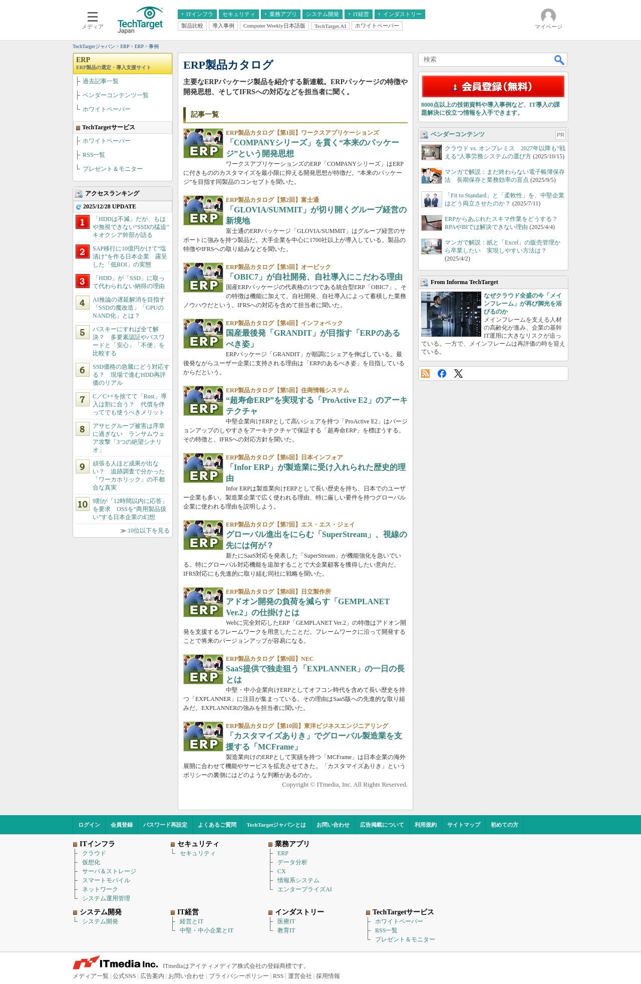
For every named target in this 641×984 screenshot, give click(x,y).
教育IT (286, 930)
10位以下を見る (149, 530)
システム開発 (100, 921)
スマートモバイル (106, 880)
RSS (425, 373)
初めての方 (504, 825)
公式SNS (124, 975)
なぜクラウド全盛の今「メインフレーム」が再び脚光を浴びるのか (523, 303)
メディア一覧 (91, 975)
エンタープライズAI (304, 889)
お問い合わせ (333, 825)
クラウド (94, 853)
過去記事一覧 (101, 81)
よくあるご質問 (217, 825)
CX (281, 871)
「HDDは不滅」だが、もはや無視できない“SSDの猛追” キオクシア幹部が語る (134, 226)
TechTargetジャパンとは (276, 825)
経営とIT (191, 921)
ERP (113, 63)
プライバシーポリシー (239, 975)
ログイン (89, 825)
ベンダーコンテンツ (458, 134)
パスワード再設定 (165, 825)
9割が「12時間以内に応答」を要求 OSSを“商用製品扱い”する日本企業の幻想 (130, 509)
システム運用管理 (106, 898)
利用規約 (426, 825)
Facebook (442, 373)
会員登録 (122, 825)
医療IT (286, 921)
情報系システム (298, 880)
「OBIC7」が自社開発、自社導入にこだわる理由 (314, 277)
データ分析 (292, 862)
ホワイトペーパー (107, 109)
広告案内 (152, 975)
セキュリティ (198, 853)
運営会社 (300, 975)
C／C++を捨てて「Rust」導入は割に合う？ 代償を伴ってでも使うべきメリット (130, 404)
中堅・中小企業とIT (206, 930)
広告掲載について (382, 825)
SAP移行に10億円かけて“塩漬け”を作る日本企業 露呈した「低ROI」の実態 (130, 256)
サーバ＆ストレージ (109, 871)
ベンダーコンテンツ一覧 (116, 95)
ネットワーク (100, 889)
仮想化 (91, 862)
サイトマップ (463, 825)
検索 (559, 60)
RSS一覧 (94, 154)
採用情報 (328, 975)
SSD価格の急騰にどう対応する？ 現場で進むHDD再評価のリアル (131, 374)
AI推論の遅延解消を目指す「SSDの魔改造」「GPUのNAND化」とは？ (129, 307)
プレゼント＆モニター (113, 168)
